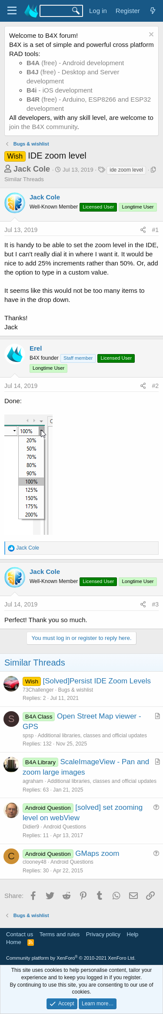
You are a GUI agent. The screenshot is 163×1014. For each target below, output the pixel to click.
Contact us (19, 934)
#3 (155, 604)
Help (133, 934)
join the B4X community (43, 126)
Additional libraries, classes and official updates (92, 735)
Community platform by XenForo (71, 958)
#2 (155, 385)
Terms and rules (60, 934)
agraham (33, 781)
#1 (155, 229)
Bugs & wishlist (75, 690)
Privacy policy (103, 934)
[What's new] (152, 11)
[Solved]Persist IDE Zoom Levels (96, 681)
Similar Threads (24, 179)
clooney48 (35, 862)
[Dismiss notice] (150, 35)
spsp (28, 735)
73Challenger (38, 690)
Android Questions (64, 827)
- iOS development (60, 90)
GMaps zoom (97, 853)
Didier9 (31, 827)
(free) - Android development (75, 62)
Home (13, 942)
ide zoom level (126, 170)
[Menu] (12, 11)
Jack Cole (31, 169)
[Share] (143, 230)
